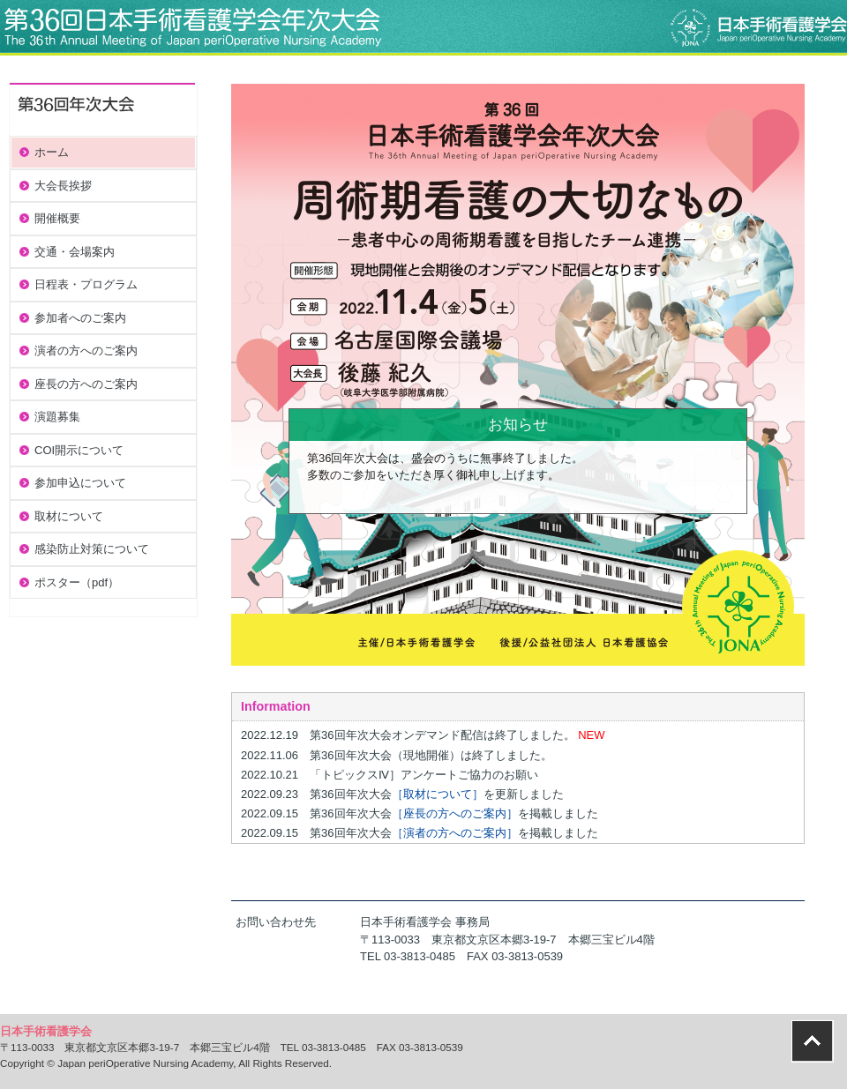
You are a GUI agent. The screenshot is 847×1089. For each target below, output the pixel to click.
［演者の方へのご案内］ (455, 832)
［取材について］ (437, 794)
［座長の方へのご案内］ (455, 813)
